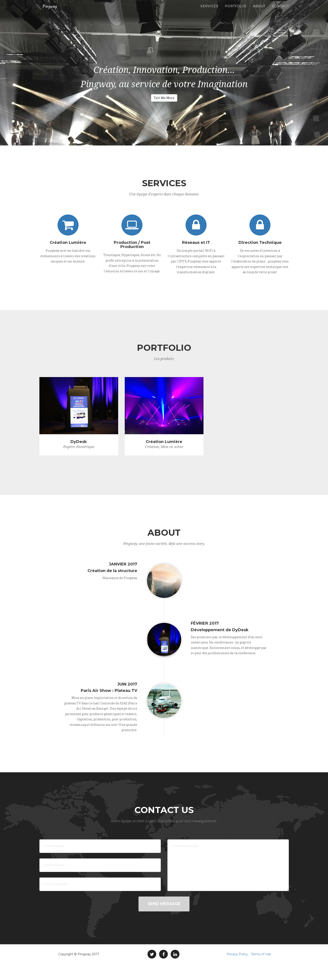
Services (209, 11)
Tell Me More (164, 98)
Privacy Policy (237, 954)
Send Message (164, 903)
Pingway (49, 11)
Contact (280, 11)
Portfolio (235, 11)
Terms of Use (261, 954)
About (259, 11)
